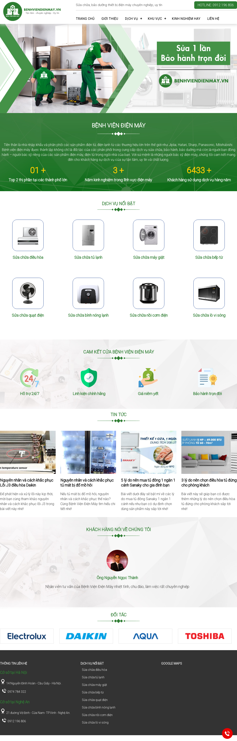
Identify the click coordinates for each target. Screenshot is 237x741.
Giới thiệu (109, 18)
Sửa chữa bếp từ (209, 261)
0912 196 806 (13, 727)
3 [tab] (109, 656)
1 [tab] (96, 656)
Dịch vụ (131, 18)
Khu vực (155, 18)
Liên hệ (213, 18)
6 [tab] (128, 656)
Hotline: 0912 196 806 (216, 5)
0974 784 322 (13, 697)
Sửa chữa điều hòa (28, 261)
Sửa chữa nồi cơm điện (149, 322)
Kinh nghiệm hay (186, 18)
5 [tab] (122, 656)
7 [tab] (135, 656)
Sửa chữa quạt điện (28, 322)
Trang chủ (85, 18)
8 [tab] (141, 656)
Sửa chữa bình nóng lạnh (88, 322)
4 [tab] (115, 656)
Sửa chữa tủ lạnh (88, 261)
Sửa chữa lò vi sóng (209, 322)
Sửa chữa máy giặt (148, 261)
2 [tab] (102, 656)
